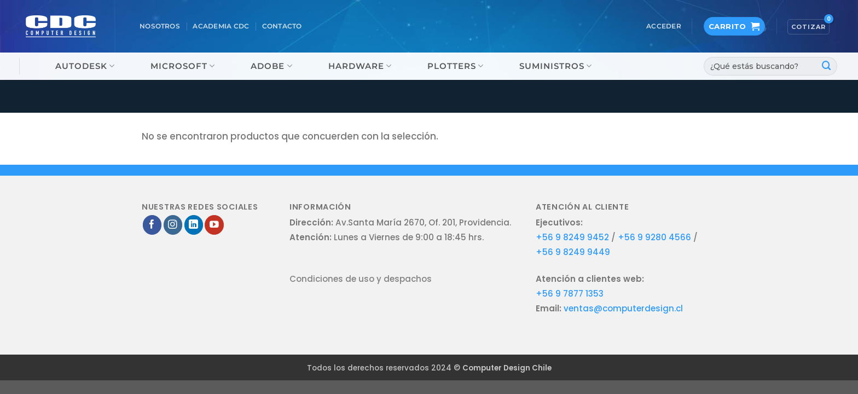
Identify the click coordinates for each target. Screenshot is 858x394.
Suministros (555, 66)
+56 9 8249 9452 (572, 237)
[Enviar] (827, 66)
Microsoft (182, 66)
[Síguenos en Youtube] (214, 224)
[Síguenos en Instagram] (173, 224)
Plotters (455, 66)
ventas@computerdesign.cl (623, 308)
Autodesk (85, 66)
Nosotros (160, 26)
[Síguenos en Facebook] (152, 224)
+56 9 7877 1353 (570, 293)
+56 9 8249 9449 (573, 252)
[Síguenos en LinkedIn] (194, 224)
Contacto (282, 26)
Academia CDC (221, 26)
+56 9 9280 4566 (655, 237)
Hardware (360, 66)
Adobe (271, 66)
